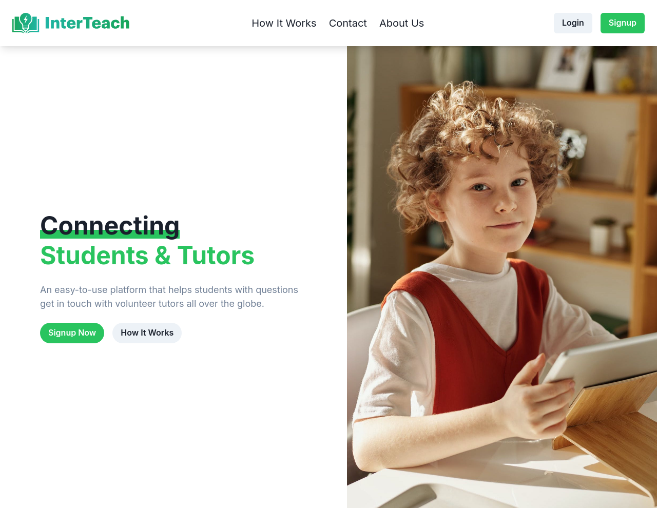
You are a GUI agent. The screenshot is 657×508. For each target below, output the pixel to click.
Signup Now (72, 332)
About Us (401, 23)
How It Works (284, 23)
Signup (622, 22)
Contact (348, 23)
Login (573, 22)
